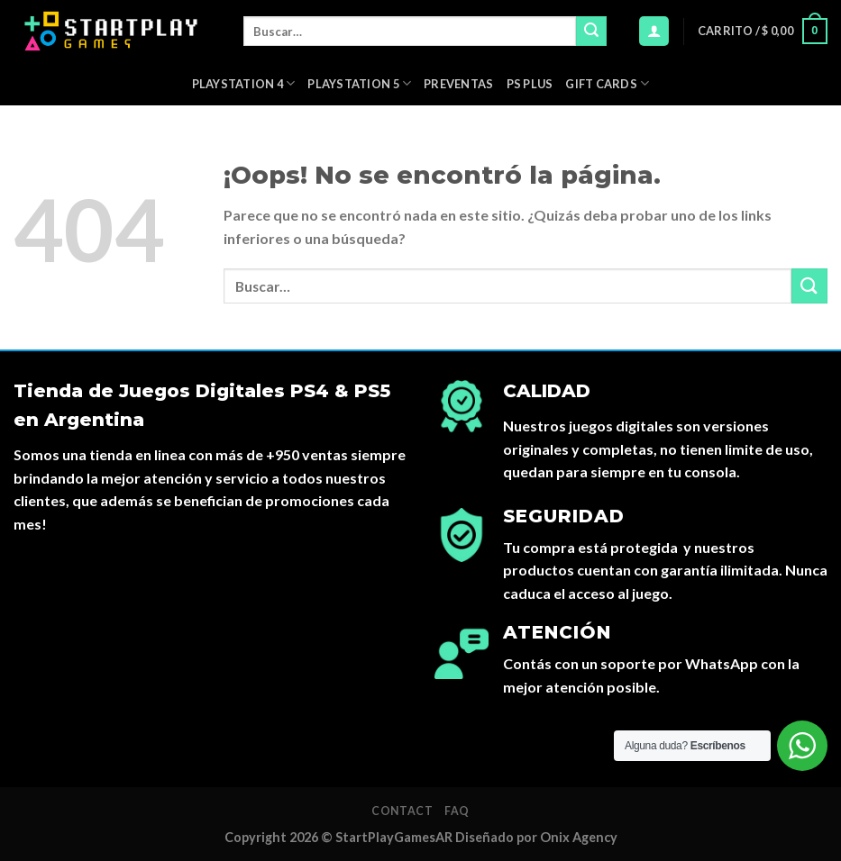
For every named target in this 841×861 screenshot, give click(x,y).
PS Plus (530, 84)
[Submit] (591, 31)
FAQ (457, 811)
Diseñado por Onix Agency (536, 837)
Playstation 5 (359, 83)
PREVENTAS (458, 84)
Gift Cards (607, 83)
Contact (402, 811)
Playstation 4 (244, 83)
